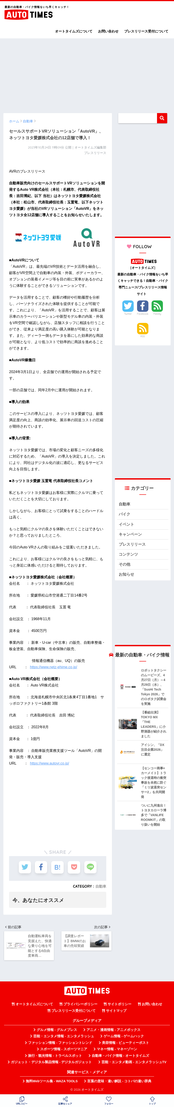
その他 (124, 565)
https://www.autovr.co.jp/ (49, 763)
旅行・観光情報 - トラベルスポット (55, 1056)
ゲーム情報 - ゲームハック (124, 1036)
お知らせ (126, 575)
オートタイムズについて (73, 31)
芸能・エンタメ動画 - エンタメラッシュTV (134, 1062)
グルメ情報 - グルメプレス (57, 1030)
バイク (124, 514)
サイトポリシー (119, 1004)
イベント (126, 524)
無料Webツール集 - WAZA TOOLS (52, 1081)
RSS (142, 336)
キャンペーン (130, 534)
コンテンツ (128, 554)
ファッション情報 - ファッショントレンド (60, 1043)
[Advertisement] (87, 73)
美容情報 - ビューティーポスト (125, 1043)
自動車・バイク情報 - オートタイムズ (120, 1056)
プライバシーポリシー (80, 1004)
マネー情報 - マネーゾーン (117, 1049)
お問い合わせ (108, 31)
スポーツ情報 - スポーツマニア (63, 1049)
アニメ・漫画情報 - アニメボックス (113, 1030)
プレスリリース (132, 544)
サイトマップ (116, 1011)
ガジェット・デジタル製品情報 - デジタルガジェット (51, 1062)
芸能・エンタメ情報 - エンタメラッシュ (63, 1036)
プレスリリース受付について (146, 31)
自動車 (100, 886)
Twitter (128, 313)
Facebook (142, 313)
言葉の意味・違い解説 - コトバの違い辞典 (119, 1081)
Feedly (157, 313)
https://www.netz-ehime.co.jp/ (53, 667)
